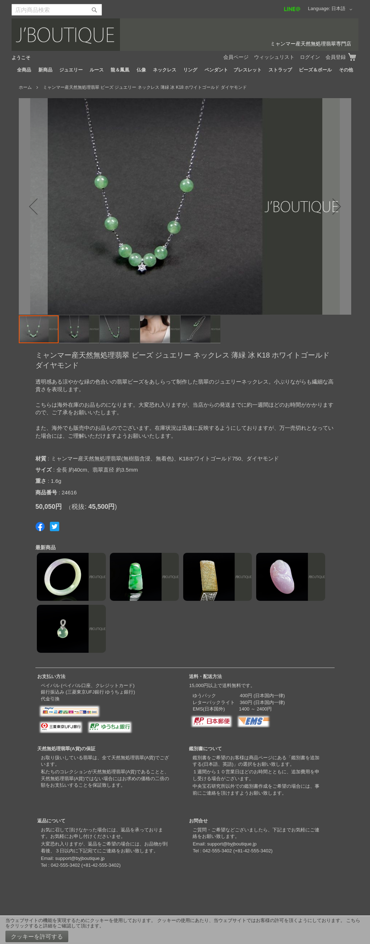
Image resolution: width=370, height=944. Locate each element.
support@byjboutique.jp (80, 858)
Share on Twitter (54, 526)
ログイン (310, 57)
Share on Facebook (40, 526)
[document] (185, 930)
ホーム (25, 87)
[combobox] (57, 10)
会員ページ (236, 57)
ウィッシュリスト (274, 57)
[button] (343, 9)
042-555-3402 (65, 865)
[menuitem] (24, 70)
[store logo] (185, 34)
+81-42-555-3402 (101, 865)
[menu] (185, 70)
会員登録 (336, 57)
